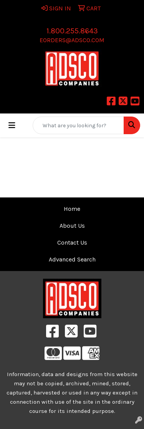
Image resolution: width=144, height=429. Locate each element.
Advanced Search (72, 259)
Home (72, 208)
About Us (72, 225)
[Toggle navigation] (12, 125)
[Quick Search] (78, 125)
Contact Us (72, 242)
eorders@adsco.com (72, 40)
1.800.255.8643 (72, 30)
